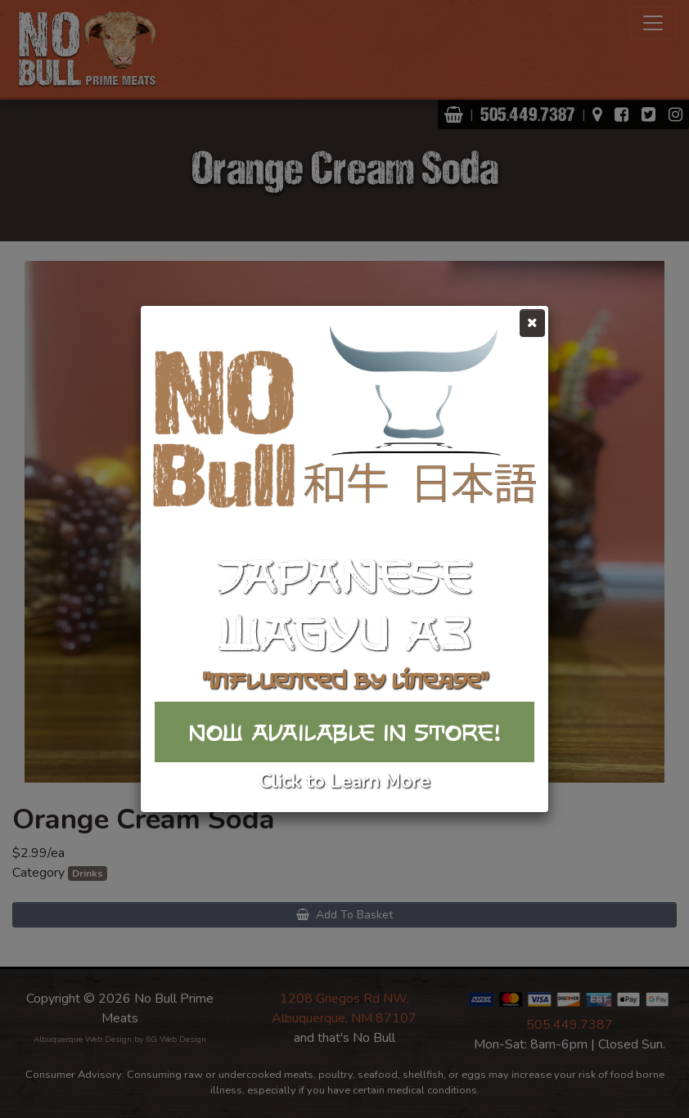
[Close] (532, 323)
